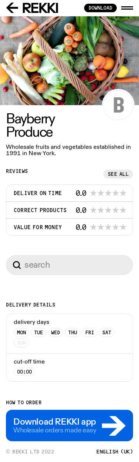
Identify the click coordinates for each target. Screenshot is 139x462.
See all (118, 174)
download (100, 7)
